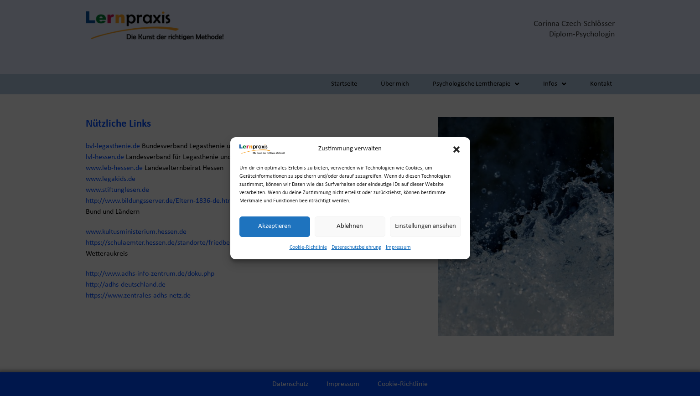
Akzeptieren (274, 226)
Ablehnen (350, 226)
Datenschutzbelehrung (356, 248)
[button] (456, 149)
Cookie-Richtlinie (308, 248)
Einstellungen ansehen (425, 226)
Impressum (398, 248)
